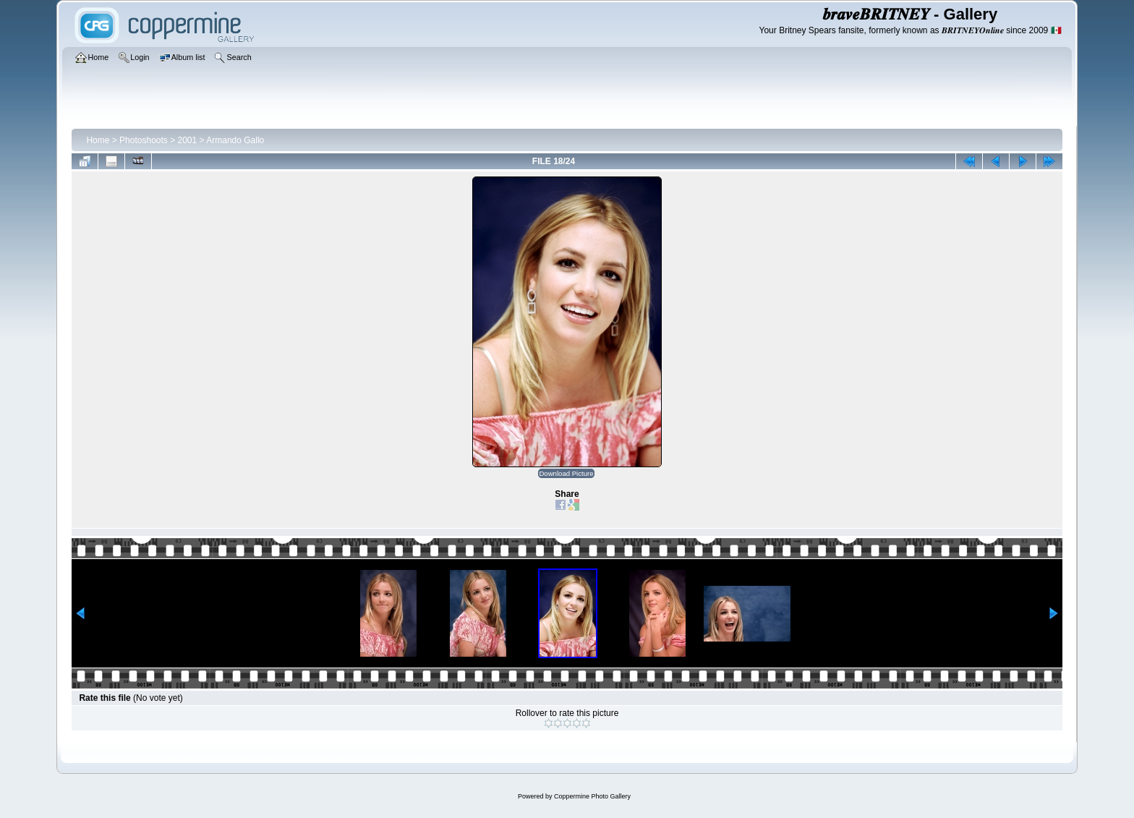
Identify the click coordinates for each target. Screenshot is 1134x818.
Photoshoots (143, 140)
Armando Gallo (235, 140)
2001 (187, 140)
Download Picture (566, 473)
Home (97, 140)
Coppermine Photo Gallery (592, 796)
